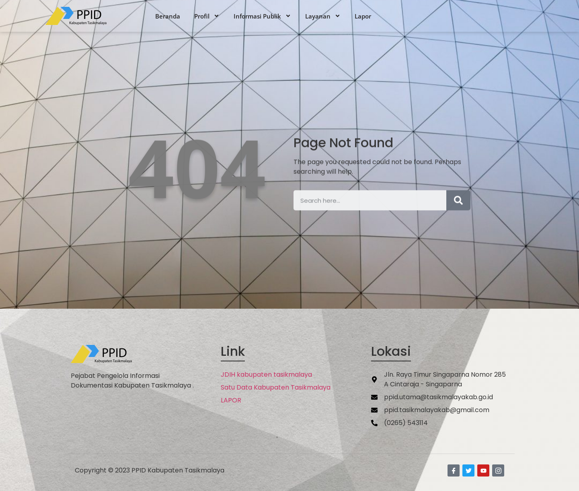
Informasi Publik (262, 16)
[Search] (458, 207)
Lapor (363, 16)
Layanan (323, 16)
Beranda (167, 16)
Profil (207, 16)
